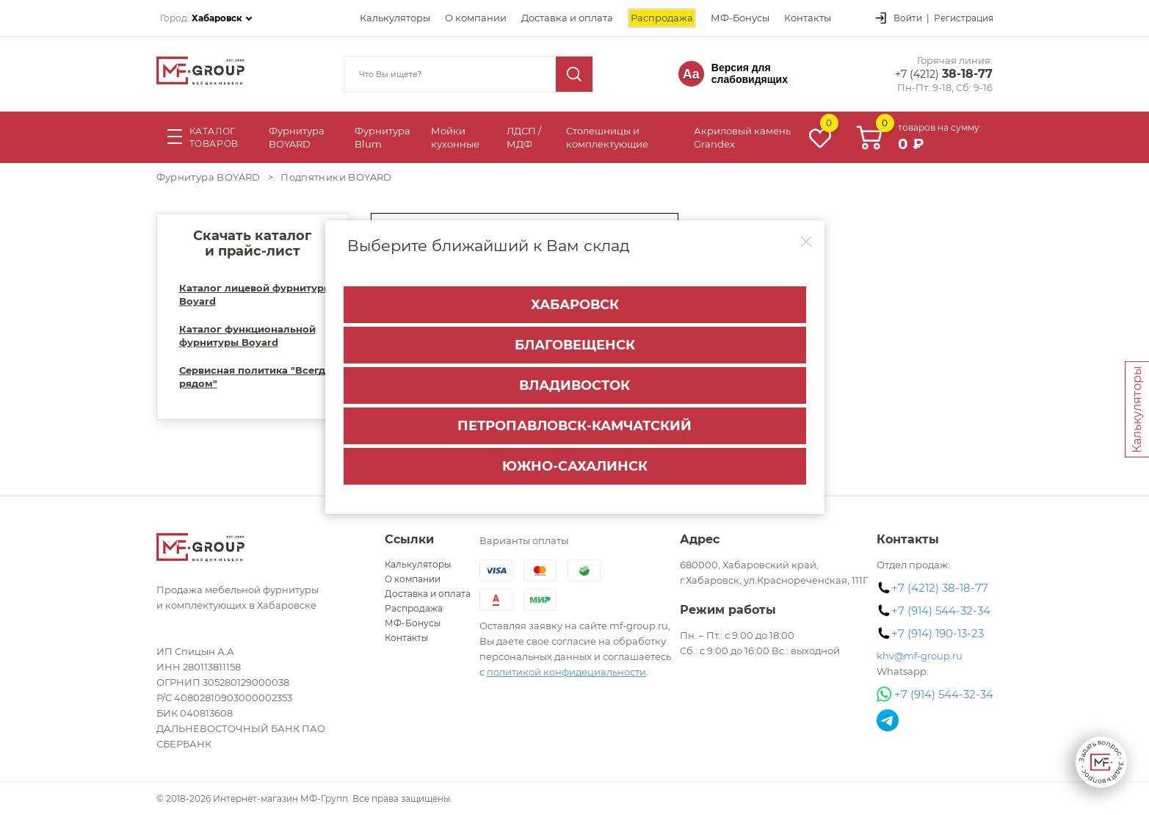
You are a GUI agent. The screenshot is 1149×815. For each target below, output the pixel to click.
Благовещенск (575, 345)
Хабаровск (575, 305)
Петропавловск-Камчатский (574, 426)
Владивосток (574, 385)
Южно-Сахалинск (575, 466)
